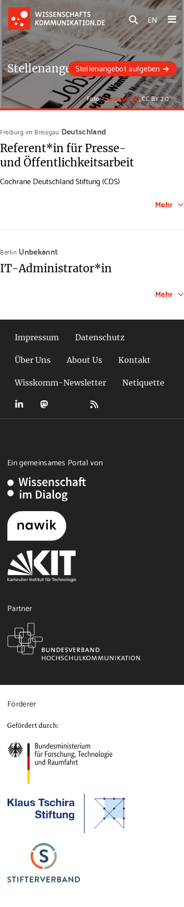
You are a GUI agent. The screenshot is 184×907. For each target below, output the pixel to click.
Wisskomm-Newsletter (60, 383)
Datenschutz (100, 337)
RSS (94, 404)
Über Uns (33, 360)
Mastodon (44, 404)
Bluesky (69, 404)
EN (152, 19)
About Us (84, 360)
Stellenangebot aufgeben (117, 67)
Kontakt (134, 360)
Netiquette (143, 383)
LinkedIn (19, 404)
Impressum (37, 337)
